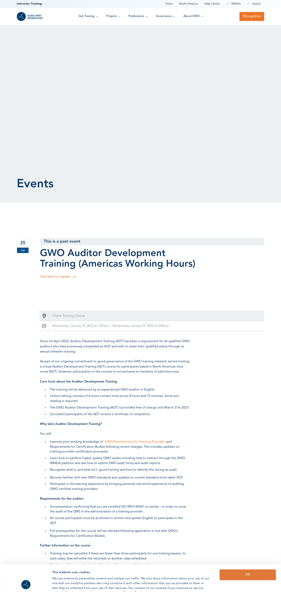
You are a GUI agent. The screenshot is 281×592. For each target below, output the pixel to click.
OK (247, 549)
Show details (209, 584)
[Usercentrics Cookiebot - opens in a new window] (25, 584)
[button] (88, 16)
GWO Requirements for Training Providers (135, 442)
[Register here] (152, 276)
